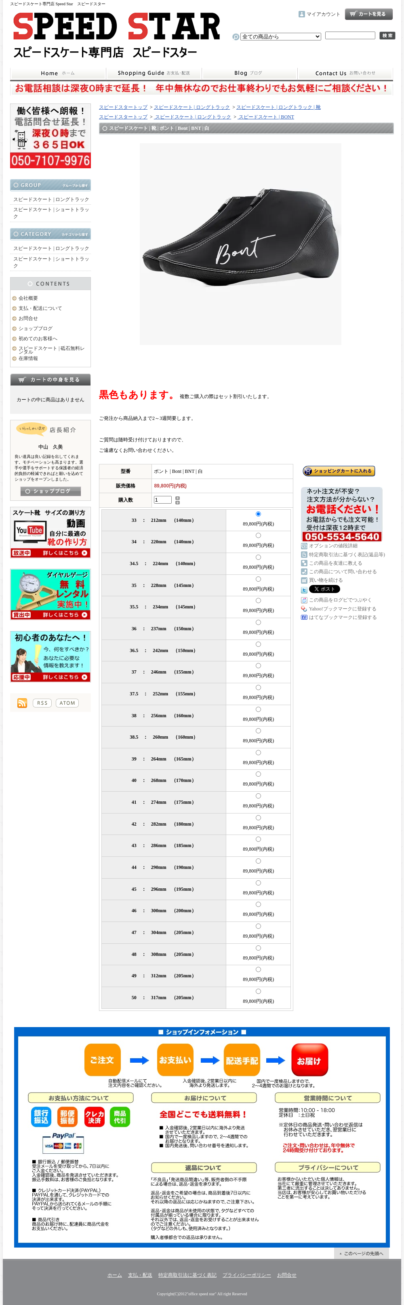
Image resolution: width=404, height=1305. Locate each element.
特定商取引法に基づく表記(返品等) (347, 554)
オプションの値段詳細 (333, 546)
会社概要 (28, 298)
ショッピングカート (369, 14)
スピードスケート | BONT (266, 117)
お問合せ (345, 73)
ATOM (67, 703)
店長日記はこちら (50, 491)
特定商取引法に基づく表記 (187, 1275)
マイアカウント (324, 14)
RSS (42, 703)
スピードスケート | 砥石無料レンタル (52, 350)
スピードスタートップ (123, 107)
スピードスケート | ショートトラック (51, 213)
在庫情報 (28, 358)
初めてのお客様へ (38, 338)
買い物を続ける (326, 580)
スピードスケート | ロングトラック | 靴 (278, 107)
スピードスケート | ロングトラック (51, 199)
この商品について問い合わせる (343, 571)
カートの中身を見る (50, 379)
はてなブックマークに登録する (343, 617)
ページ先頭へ (361, 1253)
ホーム (58, 73)
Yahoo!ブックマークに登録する (343, 609)
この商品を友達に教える (335, 563)
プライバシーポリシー (247, 1275)
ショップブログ (250, 73)
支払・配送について (154, 73)
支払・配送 (140, 1275)
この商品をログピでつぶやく (340, 600)
